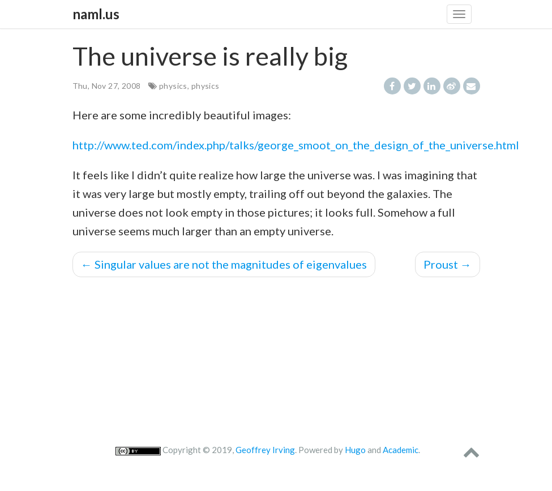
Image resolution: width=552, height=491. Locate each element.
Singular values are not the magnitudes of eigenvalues (224, 264)
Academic (400, 450)
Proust (447, 264)
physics (173, 86)
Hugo (355, 450)
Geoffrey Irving (265, 450)
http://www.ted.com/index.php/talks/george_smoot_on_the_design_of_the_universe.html (295, 145)
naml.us (95, 14)
